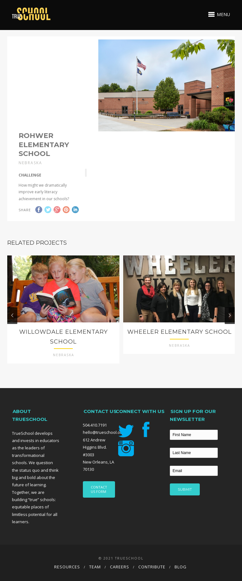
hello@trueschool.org (103, 432)
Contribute (151, 567)
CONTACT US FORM (99, 489)
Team (95, 567)
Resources (67, 567)
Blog (181, 567)
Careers (119, 567)
